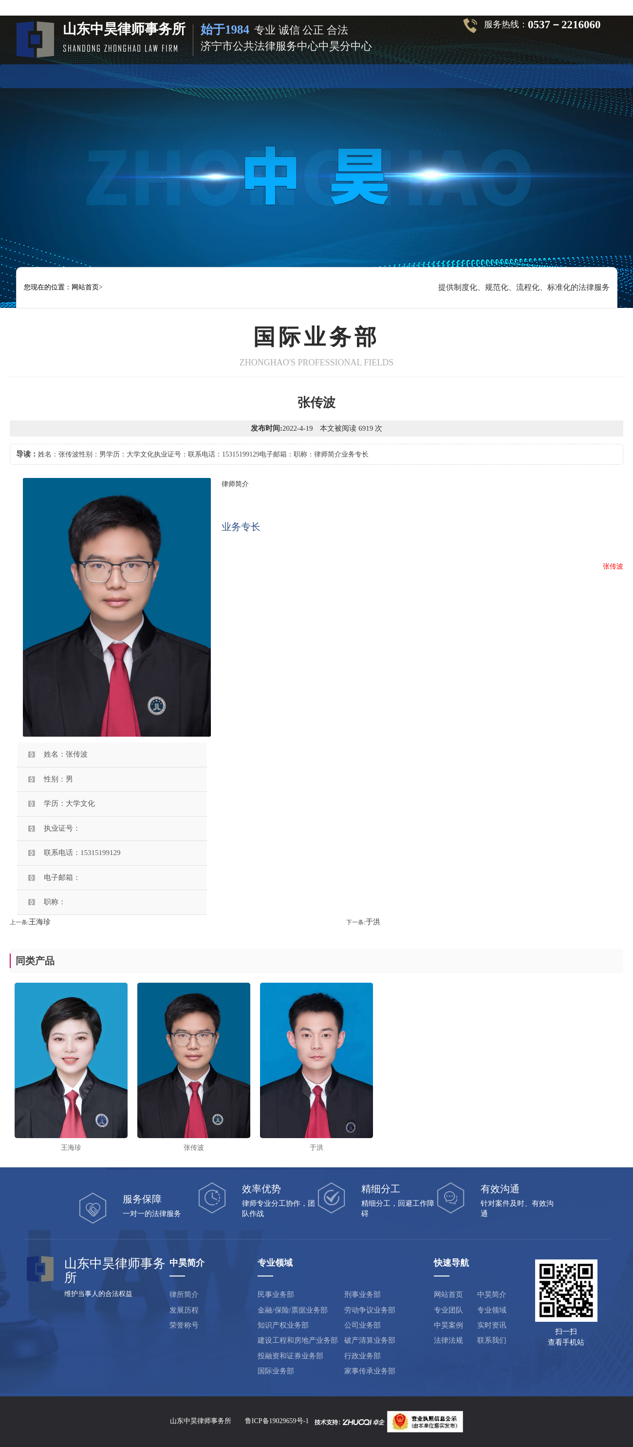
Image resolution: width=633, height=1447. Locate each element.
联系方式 (492, 75)
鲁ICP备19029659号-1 (277, 1421)
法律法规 (442, 75)
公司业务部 (362, 1325)
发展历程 (184, 1310)
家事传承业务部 (369, 1371)
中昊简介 (190, 75)
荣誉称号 (184, 1325)
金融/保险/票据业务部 (292, 1310)
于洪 (373, 922)
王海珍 (40, 922)
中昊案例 (341, 75)
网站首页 (140, 75)
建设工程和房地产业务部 (298, 1340)
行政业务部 (362, 1356)
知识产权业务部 (283, 1325)
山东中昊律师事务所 (200, 1421)
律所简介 (184, 1294)
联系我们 (491, 1340)
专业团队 (241, 75)
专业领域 (291, 75)
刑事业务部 (362, 1294)
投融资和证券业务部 (290, 1356)
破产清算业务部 (369, 1340)
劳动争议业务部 (369, 1310)
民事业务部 (276, 1294)
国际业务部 (276, 1371)
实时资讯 (392, 75)
